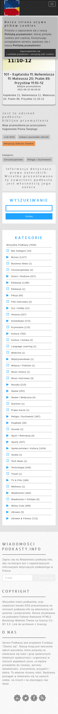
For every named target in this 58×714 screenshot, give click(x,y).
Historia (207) (18, 314)
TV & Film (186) (20, 480)
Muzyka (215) (18, 384)
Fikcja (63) (17, 295)
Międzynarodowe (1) (22, 359)
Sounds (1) (17, 429)
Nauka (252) (18, 391)
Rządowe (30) (19, 423)
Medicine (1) (18, 353)
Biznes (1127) (19, 257)
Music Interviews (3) (22, 378)
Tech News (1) (19, 461)
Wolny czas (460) (21, 505)
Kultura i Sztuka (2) (22, 340)
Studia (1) (16, 455)
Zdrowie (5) (17, 512)
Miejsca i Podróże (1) (23, 365)
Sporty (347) (18, 442)
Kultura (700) (18, 333)
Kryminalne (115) (20, 327)
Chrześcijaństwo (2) (22, 270)
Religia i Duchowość (39, 159)
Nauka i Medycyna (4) (23, 397)
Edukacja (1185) (20, 282)
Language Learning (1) (24, 346)
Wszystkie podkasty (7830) (21, 245)
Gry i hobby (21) (20, 308)
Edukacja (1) (18, 289)
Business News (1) (21, 263)
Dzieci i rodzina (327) (23, 276)
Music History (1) (20, 372)
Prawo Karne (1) (20, 410)
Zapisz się (44, 577)
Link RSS (9, 137)
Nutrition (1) (18, 404)
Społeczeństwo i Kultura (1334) (28, 448)
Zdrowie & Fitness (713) (24, 518)
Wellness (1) (18, 486)
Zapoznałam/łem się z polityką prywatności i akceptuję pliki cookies (30, 52)
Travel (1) (16, 474)
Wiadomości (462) (21, 493)
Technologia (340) (21, 467)
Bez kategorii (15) (21, 251)
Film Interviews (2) (21, 302)
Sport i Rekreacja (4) (22, 435)
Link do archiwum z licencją (29, 624)
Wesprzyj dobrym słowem (19, 143)
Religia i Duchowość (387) (25, 416)
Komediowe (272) (21, 321)
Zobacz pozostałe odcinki (34, 137)
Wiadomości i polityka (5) (25, 499)
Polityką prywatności (18, 34)
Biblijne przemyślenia (25, 120)
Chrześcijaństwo (13, 159)
